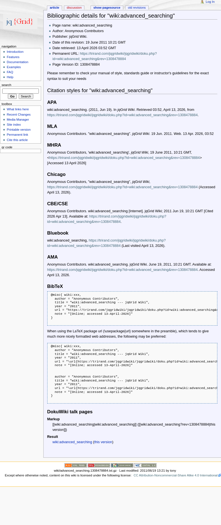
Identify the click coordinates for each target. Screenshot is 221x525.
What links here (18, 109)
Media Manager (18, 119)
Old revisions (137, 7)
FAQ (10, 72)
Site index (14, 124)
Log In (210, 1)
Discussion (74, 7)
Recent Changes (18, 114)
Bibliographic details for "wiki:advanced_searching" (111, 16)
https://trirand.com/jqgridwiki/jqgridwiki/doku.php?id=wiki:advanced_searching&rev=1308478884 (122, 115)
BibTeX (55, 286)
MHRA (54, 145)
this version (103, 442)
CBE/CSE (57, 203)
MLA (52, 126)
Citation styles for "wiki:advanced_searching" (100, 90)
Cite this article (17, 140)
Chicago (56, 174)
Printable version (18, 129)
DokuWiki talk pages (70, 411)
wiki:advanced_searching (72, 442)
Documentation (17, 62)
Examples (14, 67)
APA (52, 102)
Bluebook (57, 233)
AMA (52, 257)
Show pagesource (106, 7)
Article (54, 7)
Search (6, 84)
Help (10, 77)
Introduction (15, 51)
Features (13, 57)
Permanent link (17, 134)
